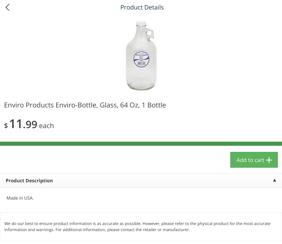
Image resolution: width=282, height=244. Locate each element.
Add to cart (250, 160)
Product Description (29, 181)
